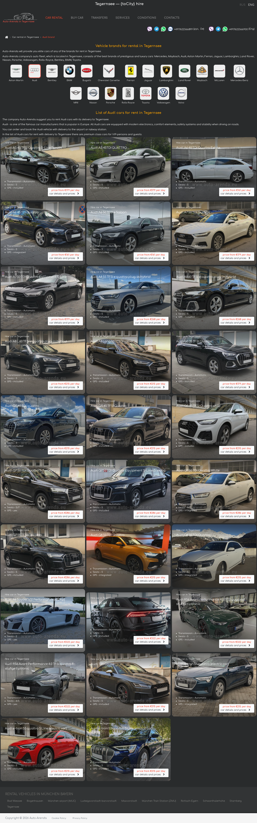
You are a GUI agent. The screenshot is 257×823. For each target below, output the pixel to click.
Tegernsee (13, 808)
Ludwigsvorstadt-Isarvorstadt (98, 802)
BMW (69, 81)
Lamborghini (166, 81)
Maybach (202, 81)
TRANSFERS (104, 18)
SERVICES (127, 18)
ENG (251, 4)
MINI (76, 104)
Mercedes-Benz (239, 81)
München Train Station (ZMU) (159, 802)
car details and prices (65, 192)
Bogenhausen (35, 802)
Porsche (110, 104)
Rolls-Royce (128, 104)
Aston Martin (16, 81)
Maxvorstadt (129, 802)
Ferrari (131, 81)
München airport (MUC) (62, 802)
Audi (34, 81)
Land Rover (184, 81)
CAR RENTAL (59, 18)
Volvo (181, 104)
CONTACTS (176, 18)
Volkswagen (163, 104)
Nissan (93, 104)
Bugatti (87, 81)
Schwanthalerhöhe (214, 802)
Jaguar (148, 81)
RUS (242, 4)
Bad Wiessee (14, 802)
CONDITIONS (151, 18)
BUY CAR (82, 18)
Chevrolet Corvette (109, 81)
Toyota (145, 104)
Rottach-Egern (189, 802)
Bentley (52, 81)
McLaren (219, 81)
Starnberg (236, 802)
